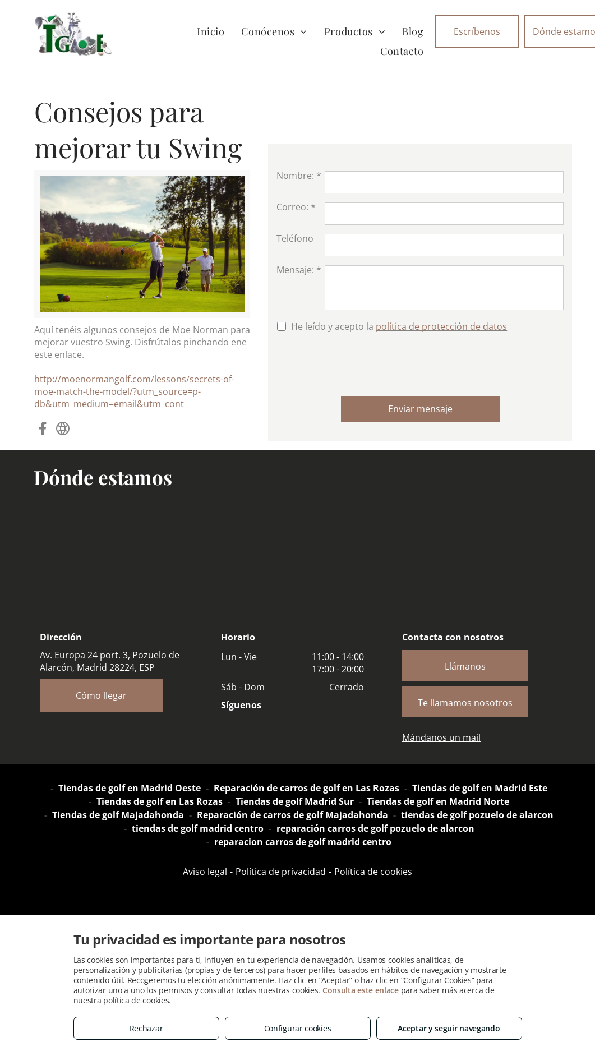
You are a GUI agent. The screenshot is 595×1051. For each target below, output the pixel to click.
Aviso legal (205, 871)
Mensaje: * (298, 270)
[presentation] (361, 363)
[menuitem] (210, 31)
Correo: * (296, 207)
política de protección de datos (441, 326)
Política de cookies (373, 871)
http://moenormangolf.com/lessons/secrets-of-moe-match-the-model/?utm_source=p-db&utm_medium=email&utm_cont (134, 391)
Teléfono (294, 238)
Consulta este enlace (360, 990)
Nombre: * (298, 175)
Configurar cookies (297, 1028)
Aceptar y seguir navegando (449, 1028)
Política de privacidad (281, 871)
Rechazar (146, 1028)
